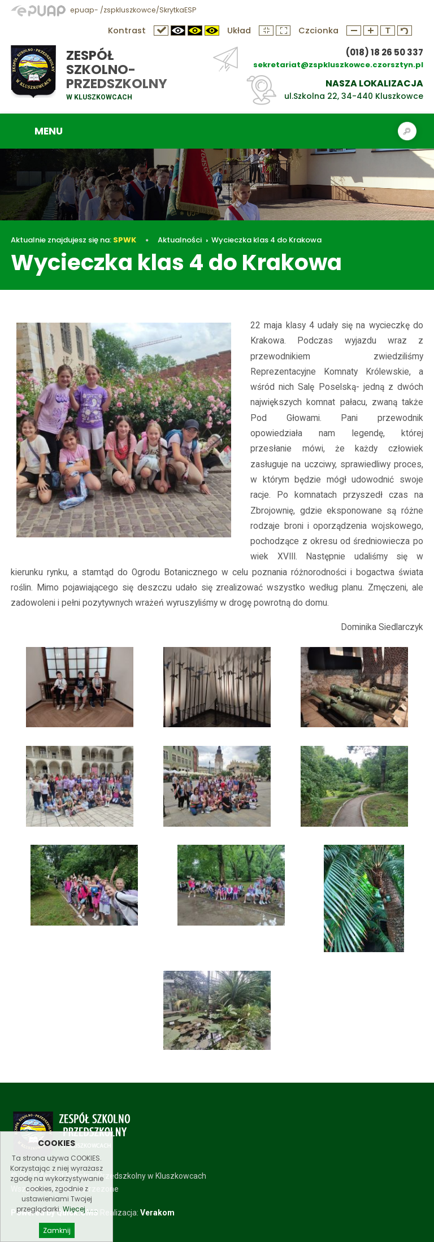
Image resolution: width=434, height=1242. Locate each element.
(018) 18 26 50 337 (384, 52)
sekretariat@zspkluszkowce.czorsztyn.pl (338, 64)
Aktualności (180, 239)
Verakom (157, 1212)
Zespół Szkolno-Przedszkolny (116, 69)
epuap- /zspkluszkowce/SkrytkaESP (103, 10)
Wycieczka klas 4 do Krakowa (266, 239)
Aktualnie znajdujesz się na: (73, 239)
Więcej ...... (80, 1218)
